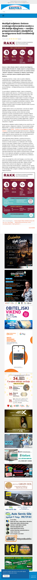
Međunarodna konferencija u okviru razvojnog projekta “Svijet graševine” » (17, 223)
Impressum (33, 576)
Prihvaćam (6, 576)
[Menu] (3, 16)
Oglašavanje (33, 577)
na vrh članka (32, 227)
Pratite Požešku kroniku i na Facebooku (18, 1)
